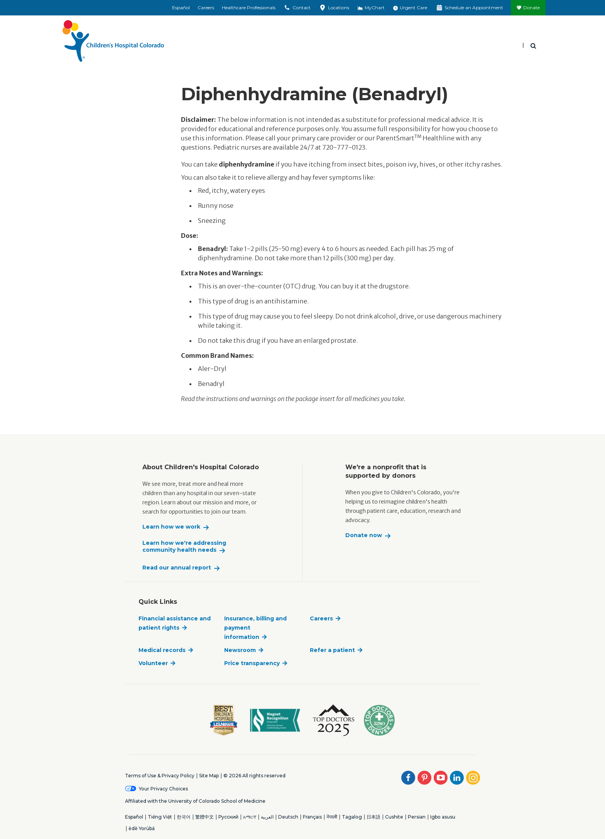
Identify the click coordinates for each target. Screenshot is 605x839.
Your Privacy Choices (163, 789)
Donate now (363, 535)
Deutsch (288, 817)
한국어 (184, 817)
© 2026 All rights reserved (254, 775)
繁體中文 (204, 817)
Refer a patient (332, 650)
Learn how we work (171, 527)
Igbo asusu (442, 817)
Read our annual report (176, 567)
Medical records (162, 650)
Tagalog (352, 817)
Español (181, 7)
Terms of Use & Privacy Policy (159, 775)
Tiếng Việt (160, 817)
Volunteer (153, 663)
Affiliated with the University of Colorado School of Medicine (195, 801)
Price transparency (252, 663)
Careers (206, 7)
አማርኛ (249, 817)
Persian (417, 817)
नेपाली (331, 817)
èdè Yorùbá (141, 828)
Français (312, 817)
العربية (267, 817)
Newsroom (240, 650)
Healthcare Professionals (248, 7)
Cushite (394, 817)
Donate (531, 7)
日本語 (373, 817)
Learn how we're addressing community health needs (184, 546)
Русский (228, 817)
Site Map (209, 775)
